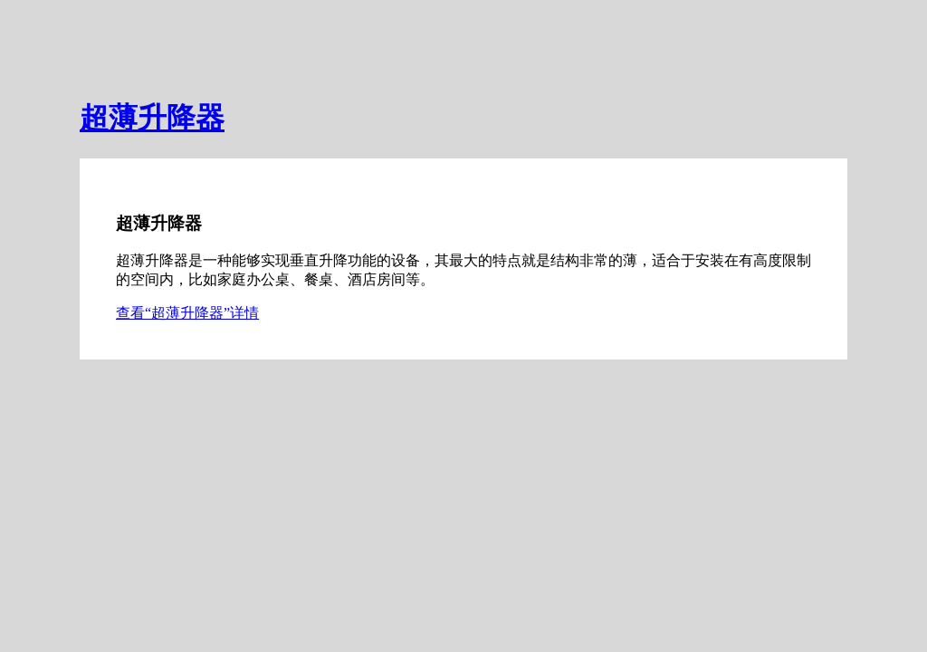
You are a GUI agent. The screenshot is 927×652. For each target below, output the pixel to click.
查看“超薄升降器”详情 (187, 313)
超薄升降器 (152, 117)
